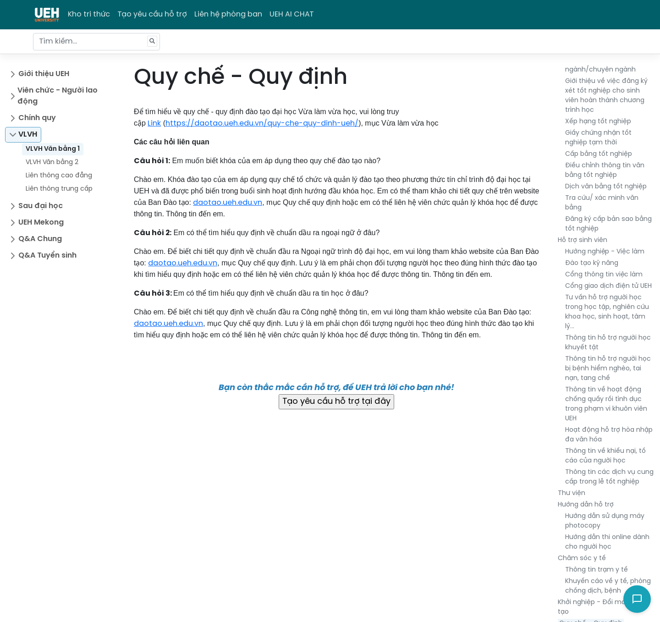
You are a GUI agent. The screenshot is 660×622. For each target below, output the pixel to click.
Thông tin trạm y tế (596, 570)
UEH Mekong (41, 222)
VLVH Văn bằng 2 (52, 162)
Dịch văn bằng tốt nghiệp (606, 186)
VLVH (27, 134)
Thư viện (571, 493)
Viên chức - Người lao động (57, 96)
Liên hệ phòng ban (228, 14)
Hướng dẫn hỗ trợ (586, 504)
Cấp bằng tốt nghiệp (598, 154)
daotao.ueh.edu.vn (227, 203)
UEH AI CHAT (292, 14)
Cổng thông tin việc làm (604, 274)
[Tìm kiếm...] (96, 41)
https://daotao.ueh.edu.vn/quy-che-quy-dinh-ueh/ (261, 123)
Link (154, 123)
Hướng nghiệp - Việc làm (604, 251)
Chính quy (37, 118)
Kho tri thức (89, 14)
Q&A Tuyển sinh (47, 255)
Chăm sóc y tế (582, 558)
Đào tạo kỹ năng (591, 263)
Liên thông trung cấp (59, 189)
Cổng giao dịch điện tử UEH (608, 286)
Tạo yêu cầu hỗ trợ (152, 14)
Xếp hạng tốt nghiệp (598, 121)
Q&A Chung (40, 239)
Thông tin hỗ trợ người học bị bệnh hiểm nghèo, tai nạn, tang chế (608, 369)
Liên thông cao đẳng (59, 175)
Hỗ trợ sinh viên (582, 240)
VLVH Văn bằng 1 (53, 149)
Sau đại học (40, 206)
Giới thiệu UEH (43, 74)
